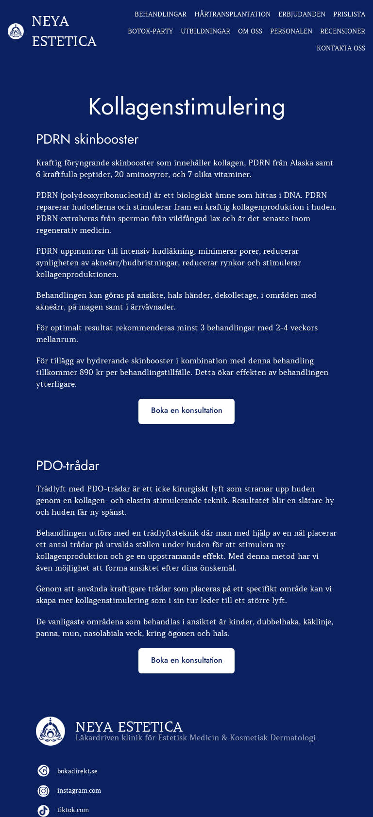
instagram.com (79, 790)
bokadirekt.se (77, 771)
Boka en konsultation (186, 410)
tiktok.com (73, 810)
